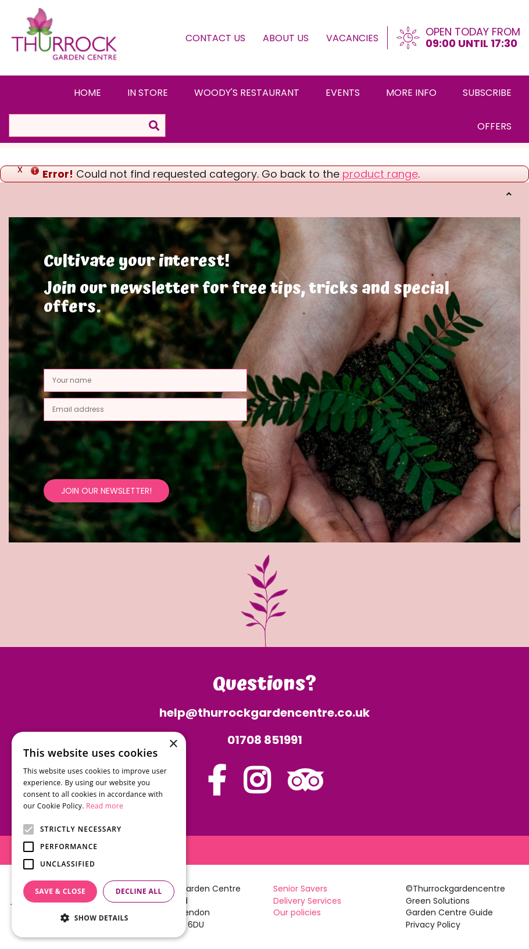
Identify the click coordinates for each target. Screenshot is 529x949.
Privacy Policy (433, 924)
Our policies (297, 912)
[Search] (87, 125)
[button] (98, 918)
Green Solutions (438, 901)
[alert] (99, 834)
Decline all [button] (139, 891)
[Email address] (145, 409)
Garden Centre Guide (449, 912)
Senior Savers (300, 888)
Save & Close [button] (60, 891)
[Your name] (145, 380)
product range (380, 174)
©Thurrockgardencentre (455, 888)
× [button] (173, 744)
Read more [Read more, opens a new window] (104, 806)
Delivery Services (307, 901)
